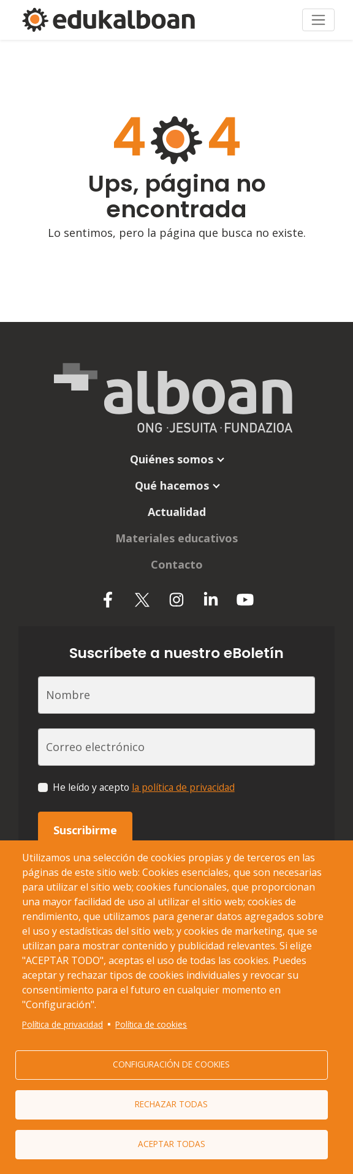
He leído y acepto (144, 787)
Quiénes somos (171, 459)
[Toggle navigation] (318, 20)
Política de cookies (151, 1024)
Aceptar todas (171, 1144)
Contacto (177, 564)
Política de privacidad (62, 1024)
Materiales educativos (176, 538)
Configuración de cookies (171, 1064)
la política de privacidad (183, 787)
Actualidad (177, 511)
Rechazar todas (171, 1104)
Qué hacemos (172, 485)
